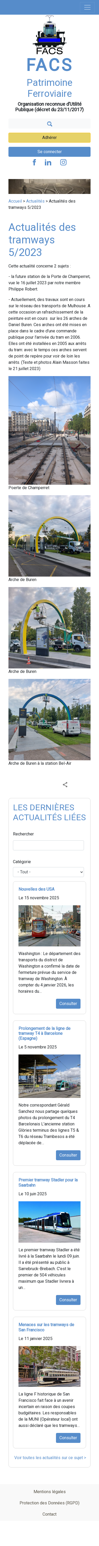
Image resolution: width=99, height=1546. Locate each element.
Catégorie (22, 861)
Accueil (15, 201)
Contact (49, 1514)
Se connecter (49, 151)
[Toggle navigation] (87, 7)
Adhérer (49, 137)
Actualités (35, 201)
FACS (49, 65)
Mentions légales (50, 1491)
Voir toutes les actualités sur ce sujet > (50, 1457)
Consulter (68, 1003)
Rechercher (23, 833)
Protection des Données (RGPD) (49, 1502)
